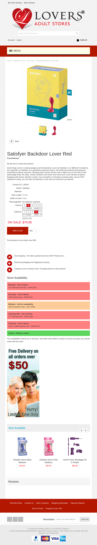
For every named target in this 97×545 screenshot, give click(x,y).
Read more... (60, 256)
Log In (19, 40)
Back (14, 141)
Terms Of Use (37, 508)
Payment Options (78, 503)
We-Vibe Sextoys (15, 3)
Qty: (31, 231)
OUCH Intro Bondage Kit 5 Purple (78, 461)
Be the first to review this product (20, 164)
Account (11, 40)
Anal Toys (30, 61)
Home (9, 61)
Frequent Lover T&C (54, 508)
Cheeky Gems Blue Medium (23, 461)
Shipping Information (59, 503)
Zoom (69, 120)
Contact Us (29, 503)
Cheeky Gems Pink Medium (51, 461)
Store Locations (42, 503)
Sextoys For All (19, 61)
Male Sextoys (29, 3)
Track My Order (15, 503)
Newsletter (49, 519)
